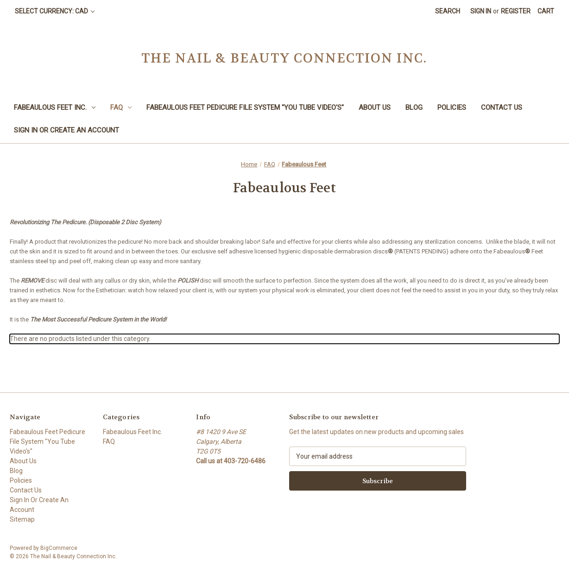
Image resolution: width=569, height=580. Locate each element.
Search (447, 11)
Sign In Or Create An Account (66, 130)
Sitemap (22, 519)
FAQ (121, 107)
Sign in (480, 11)
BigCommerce (58, 548)
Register (516, 11)
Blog (414, 107)
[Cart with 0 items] (545, 11)
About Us (375, 107)
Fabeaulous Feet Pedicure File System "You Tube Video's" (245, 107)
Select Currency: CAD (55, 11)
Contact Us (501, 107)
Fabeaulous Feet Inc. (54, 107)
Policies (451, 107)
